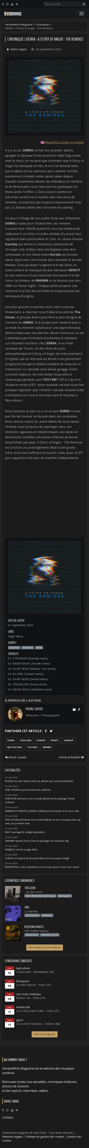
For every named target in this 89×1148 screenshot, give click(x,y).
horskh (40, 740)
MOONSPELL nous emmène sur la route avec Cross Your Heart (42, 867)
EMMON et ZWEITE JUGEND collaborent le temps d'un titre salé (42, 811)
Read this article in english (64, 142)
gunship (68, 740)
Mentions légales (12, 1136)
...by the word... (34, 892)
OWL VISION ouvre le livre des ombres (28, 789)
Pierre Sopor (19, 49)
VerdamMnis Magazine (19, 24)
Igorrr (19, 1020)
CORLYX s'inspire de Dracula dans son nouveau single (37, 858)
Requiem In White (34, 927)
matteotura (14, 747)
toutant (32, 747)
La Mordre (31, 911)
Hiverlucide (23, 1007)
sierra (10, 740)
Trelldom (29, 888)
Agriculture (23, 968)
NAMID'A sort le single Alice (21, 849)
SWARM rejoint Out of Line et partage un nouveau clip (37, 840)
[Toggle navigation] (81, 13)
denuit (55, 740)
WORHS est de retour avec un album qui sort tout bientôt (39, 781)
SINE (26, 907)
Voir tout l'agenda (44, 1034)
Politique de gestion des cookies (45, 1136)
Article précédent (71, 757)
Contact (7, 1117)
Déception (22, 981)
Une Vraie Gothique (28, 994)
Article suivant (15, 757)
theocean (25, 740)
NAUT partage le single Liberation (25, 832)
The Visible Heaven (36, 931)
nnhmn (47, 747)
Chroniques (43, 24)
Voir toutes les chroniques (45, 947)
